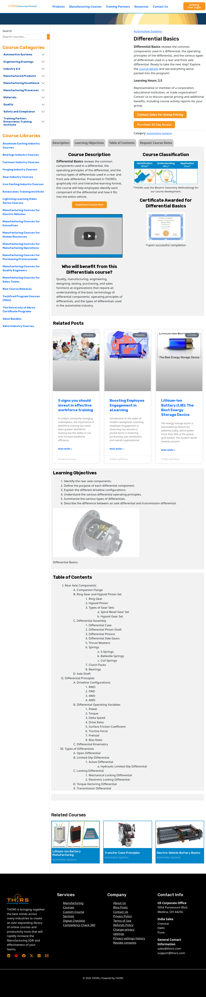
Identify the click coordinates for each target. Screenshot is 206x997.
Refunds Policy (123, 925)
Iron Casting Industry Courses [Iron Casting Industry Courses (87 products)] (23, 184)
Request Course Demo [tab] (156, 143)
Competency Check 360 (79, 925)
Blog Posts (120, 907)
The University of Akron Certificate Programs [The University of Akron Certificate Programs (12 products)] (19, 309)
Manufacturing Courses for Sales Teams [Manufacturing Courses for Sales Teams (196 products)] (21, 279)
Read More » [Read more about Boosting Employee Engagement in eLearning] (117, 448)
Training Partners (118, 6)
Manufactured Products (19, 76)
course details (148, 69)
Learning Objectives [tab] (89, 143)
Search (7, 31)
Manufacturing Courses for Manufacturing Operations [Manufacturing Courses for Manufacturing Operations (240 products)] (21, 245)
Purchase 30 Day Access (154, 124)
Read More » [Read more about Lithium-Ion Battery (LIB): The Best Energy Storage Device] (168, 450)
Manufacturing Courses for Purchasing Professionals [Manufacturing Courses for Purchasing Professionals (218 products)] (21, 257)
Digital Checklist (74, 921)
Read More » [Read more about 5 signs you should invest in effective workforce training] (65, 448)
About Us (119, 903)
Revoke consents (124, 943)
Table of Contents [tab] (122, 143)
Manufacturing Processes (21, 90)
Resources (141, 6)
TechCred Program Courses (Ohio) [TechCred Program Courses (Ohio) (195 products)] (21, 298)
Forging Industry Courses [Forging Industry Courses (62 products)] (20, 169)
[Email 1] (46, 955)
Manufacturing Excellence (21, 83)
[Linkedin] (8, 955)
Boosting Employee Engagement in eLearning (127, 405)
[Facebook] (24, 955)
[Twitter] (31, 955)
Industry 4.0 (11, 68)
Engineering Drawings (18, 61)
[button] (59, 6)
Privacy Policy (122, 916)
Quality (8, 104)
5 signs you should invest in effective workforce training (75, 405)
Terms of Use (122, 921)
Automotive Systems (17, 54)
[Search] (48, 37)
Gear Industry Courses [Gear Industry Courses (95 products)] (18, 177)
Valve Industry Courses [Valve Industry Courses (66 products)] (18, 326)
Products (58, 6)
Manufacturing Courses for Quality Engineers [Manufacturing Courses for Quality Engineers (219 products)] (21, 268)
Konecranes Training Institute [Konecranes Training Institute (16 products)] (23, 191)
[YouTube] (16, 955)
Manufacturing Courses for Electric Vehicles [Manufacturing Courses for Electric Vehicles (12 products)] (21, 212)
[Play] (89, 236)
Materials (9, 97)
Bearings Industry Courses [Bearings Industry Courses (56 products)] (21, 154)
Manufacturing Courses (85, 6)
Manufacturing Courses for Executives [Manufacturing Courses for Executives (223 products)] (21, 223)
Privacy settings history (129, 938)
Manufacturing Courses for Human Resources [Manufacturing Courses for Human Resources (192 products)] (21, 234)
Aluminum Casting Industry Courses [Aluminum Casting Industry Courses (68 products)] (21, 145)
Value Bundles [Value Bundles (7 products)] (12, 318)
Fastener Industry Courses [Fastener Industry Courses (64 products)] (21, 162)
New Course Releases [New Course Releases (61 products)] (17, 288)
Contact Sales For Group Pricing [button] (160, 115)
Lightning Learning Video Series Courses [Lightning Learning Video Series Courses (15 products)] (20, 200)
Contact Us (160, 6)
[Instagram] (39, 955)
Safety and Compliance (19, 111)
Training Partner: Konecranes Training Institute (17, 121)
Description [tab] (61, 143)
